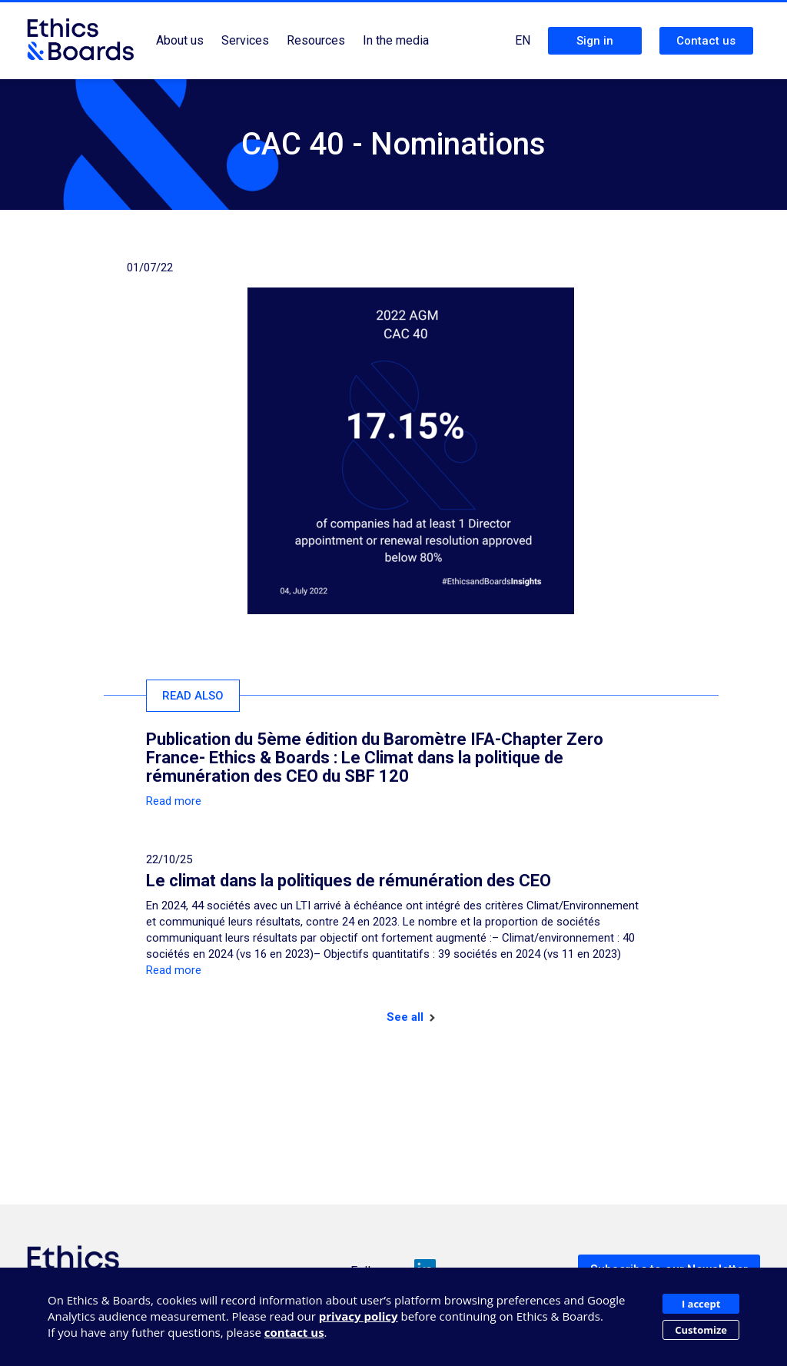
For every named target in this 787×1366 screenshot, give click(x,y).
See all (411, 1017)
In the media (396, 40)
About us (180, 40)
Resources (316, 40)
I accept (701, 1304)
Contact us (706, 41)
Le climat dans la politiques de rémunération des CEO (348, 880)
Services (245, 40)
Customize (701, 1330)
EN (522, 40)
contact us (294, 1332)
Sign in (594, 41)
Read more (173, 801)
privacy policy (358, 1316)
